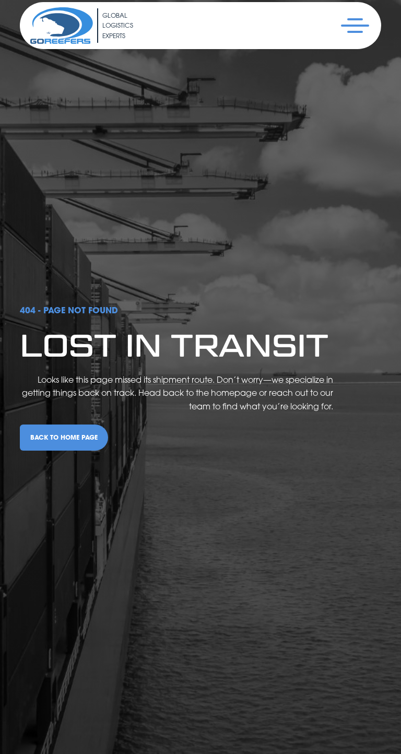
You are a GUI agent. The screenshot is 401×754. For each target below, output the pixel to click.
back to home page (64, 437)
